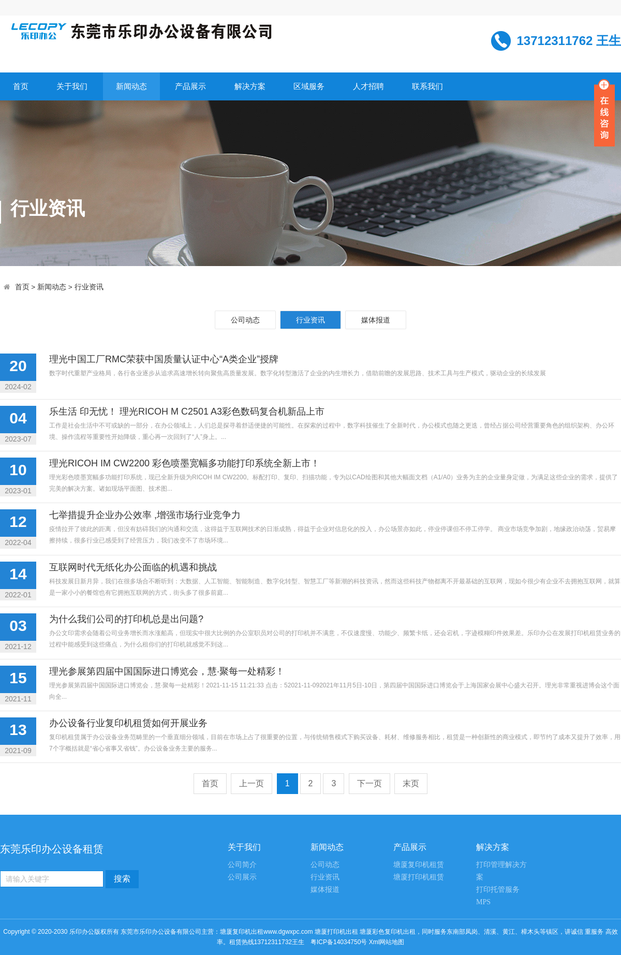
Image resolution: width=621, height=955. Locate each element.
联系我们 (427, 86)
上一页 (251, 783)
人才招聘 (368, 86)
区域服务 (308, 86)
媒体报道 (375, 320)
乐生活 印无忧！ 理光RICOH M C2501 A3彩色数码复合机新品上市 (186, 411)
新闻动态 (131, 86)
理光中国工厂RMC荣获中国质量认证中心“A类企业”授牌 (163, 359)
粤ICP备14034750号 (338, 942)
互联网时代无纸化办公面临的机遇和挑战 (133, 567)
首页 (20, 86)
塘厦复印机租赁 (418, 865)
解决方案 (249, 86)
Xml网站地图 (387, 942)
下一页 (369, 783)
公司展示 (242, 877)
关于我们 (71, 86)
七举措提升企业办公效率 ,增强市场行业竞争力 (145, 515)
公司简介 (242, 865)
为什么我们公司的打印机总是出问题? (126, 619)
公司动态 (245, 320)
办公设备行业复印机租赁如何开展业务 (128, 723)
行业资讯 (89, 287)
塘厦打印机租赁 (418, 877)
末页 (411, 783)
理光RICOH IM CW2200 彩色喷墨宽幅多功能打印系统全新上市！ (184, 463)
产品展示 (190, 86)
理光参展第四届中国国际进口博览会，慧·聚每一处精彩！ (167, 671)
